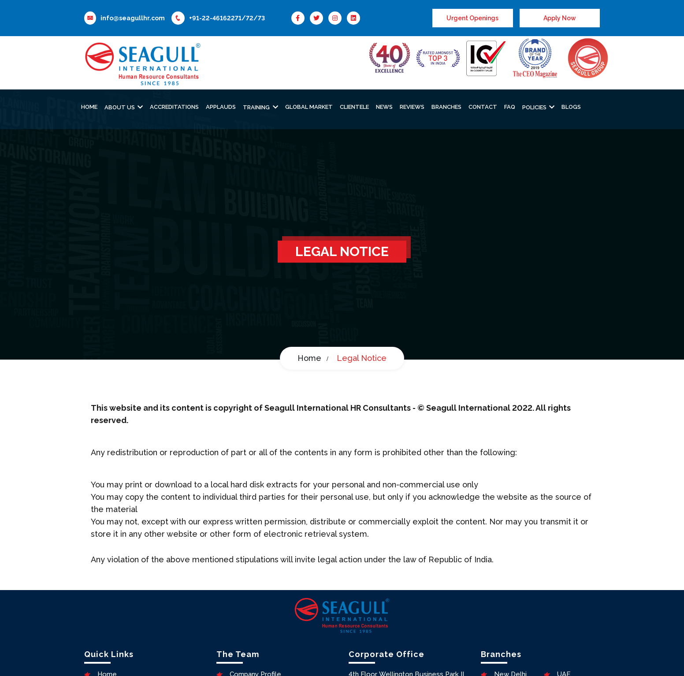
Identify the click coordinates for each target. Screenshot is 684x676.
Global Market (309, 107)
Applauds (221, 107)
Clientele (354, 107)
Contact (482, 107)
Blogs (571, 107)
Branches (446, 107)
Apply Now (559, 18)
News (384, 107)
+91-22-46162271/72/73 (227, 18)
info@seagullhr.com (132, 18)
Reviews (412, 107)
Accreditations (174, 107)
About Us (120, 107)
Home (89, 107)
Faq (509, 107)
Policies (535, 107)
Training (257, 107)
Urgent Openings (472, 18)
